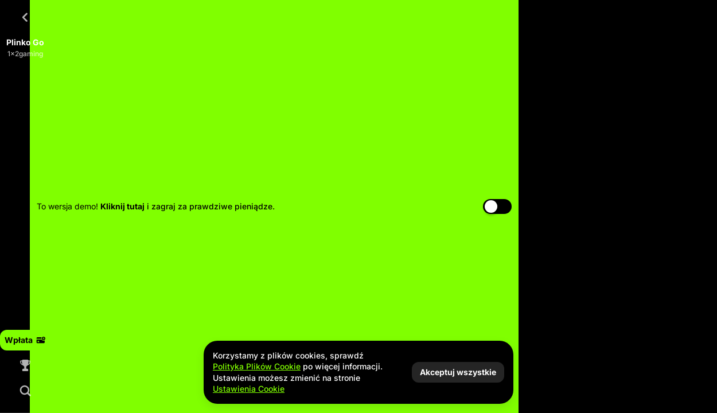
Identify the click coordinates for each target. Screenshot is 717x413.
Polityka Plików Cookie (257, 366)
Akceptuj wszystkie (458, 372)
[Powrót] (25, 17)
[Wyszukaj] (25, 390)
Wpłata (25, 340)
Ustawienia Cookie (249, 388)
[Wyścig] (25, 365)
